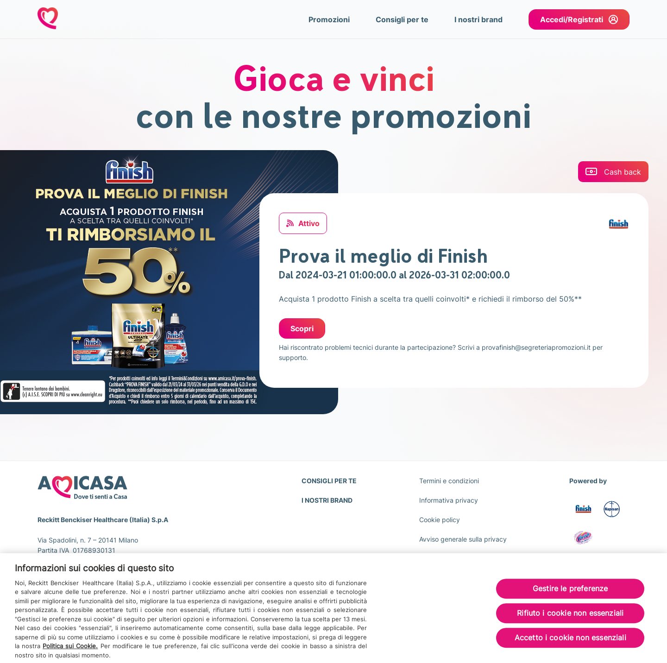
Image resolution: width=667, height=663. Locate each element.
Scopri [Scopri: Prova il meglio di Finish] (302, 328)
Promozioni (329, 19)
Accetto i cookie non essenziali (570, 641)
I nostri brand (478, 19)
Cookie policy (439, 520)
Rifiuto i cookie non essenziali (570, 616)
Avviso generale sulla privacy (463, 539)
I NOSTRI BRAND (327, 500)
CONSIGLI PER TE (329, 481)
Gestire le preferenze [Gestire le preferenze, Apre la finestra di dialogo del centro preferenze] (570, 591)
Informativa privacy (448, 500)
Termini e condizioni (449, 481)
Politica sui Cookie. (70, 649)
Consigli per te (402, 19)
